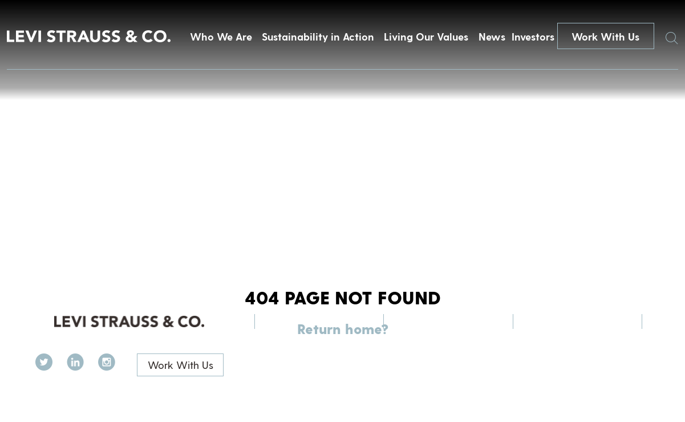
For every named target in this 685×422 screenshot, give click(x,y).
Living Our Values (426, 36)
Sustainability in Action (318, 36)
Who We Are (221, 36)
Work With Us (605, 36)
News (492, 36)
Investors (533, 36)
